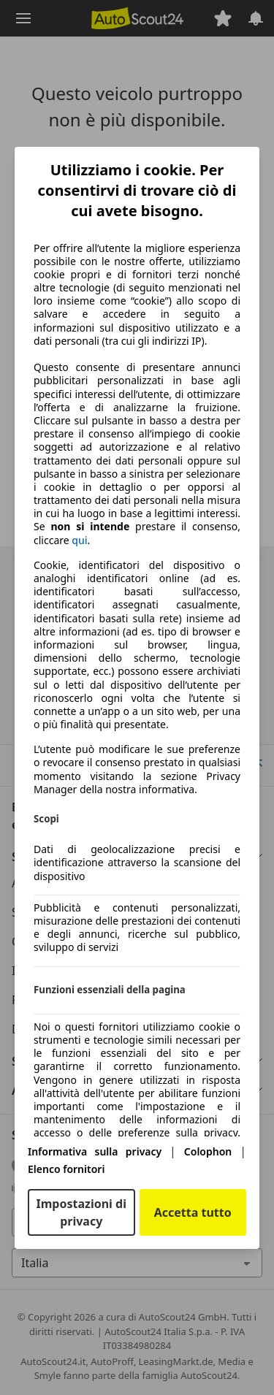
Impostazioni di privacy (81, 1212)
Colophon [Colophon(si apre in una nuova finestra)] (208, 1151)
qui (79, 540)
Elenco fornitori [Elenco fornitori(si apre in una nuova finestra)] (66, 1169)
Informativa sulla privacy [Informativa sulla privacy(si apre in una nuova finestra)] (94, 1151)
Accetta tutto (193, 1212)
